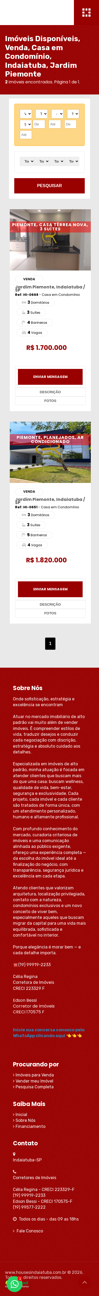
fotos (50, 401)
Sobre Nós (24, 1120)
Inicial (20, 1114)
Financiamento (29, 1126)
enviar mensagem (50, 376)
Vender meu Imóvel (33, 1081)
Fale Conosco (28, 1230)
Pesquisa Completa (33, 1086)
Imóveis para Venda (33, 1074)
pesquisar (49, 185)
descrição (50, 392)
